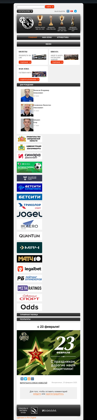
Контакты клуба (24, 11)
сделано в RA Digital (26, 417)
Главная (32, 37)
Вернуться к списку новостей (33, 383)
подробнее (24, 62)
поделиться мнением (28, 79)
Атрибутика (63, 37)
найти (49, 7)
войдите (37, 394)
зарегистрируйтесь (55, 394)
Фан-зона (47, 37)
